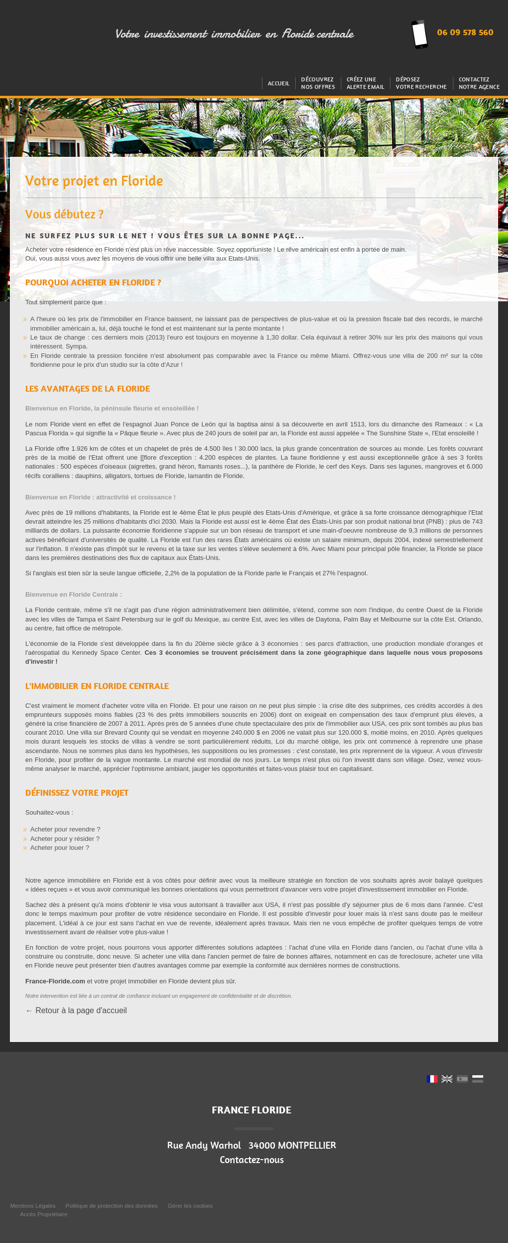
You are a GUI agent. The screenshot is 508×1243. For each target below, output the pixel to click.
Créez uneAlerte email (365, 82)
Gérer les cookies (190, 1205)
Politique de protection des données (111, 1205)
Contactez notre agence (479, 82)
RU (477, 1079)
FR (432, 1079)
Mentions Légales (33, 1205)
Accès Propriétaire (43, 1214)
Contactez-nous (252, 1160)
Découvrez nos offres (318, 82)
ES (462, 1079)
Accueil (279, 83)
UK (447, 1079)
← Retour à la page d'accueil (76, 1010)
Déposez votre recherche (421, 82)
